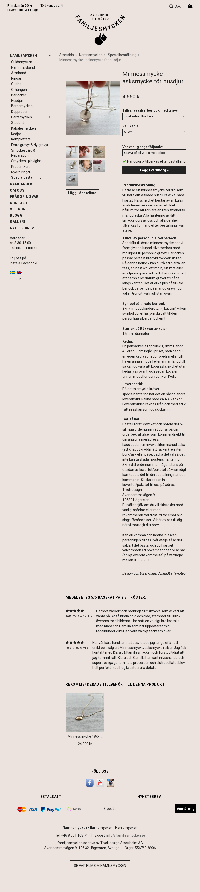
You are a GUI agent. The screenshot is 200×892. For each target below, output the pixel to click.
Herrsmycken (31, 117)
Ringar (16, 78)
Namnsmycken (31, 56)
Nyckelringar (20, 172)
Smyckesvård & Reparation (23, 152)
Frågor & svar (24, 197)
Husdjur (17, 101)
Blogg (16, 215)
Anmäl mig (186, 809)
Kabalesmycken (23, 128)
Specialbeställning (26, 177)
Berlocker (18, 95)
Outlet (16, 84)
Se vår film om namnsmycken (100, 866)
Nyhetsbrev (22, 228)
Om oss (17, 190)
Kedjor (16, 134)
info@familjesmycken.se (125, 835)
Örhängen (19, 90)
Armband (18, 73)
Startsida (66, 55)
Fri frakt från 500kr (19, 5)
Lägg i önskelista (82, 193)
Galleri (17, 222)
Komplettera (21, 139)
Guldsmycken (21, 62)
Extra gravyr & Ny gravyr (29, 145)
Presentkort (20, 167)
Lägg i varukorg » (154, 170)
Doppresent (20, 112)
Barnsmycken (22, 106)
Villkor (17, 209)
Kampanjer (21, 184)
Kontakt (19, 203)
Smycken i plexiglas (26, 161)
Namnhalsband (23, 67)
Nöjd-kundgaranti (51, 5)
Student (17, 123)
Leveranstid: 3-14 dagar (23, 10)
